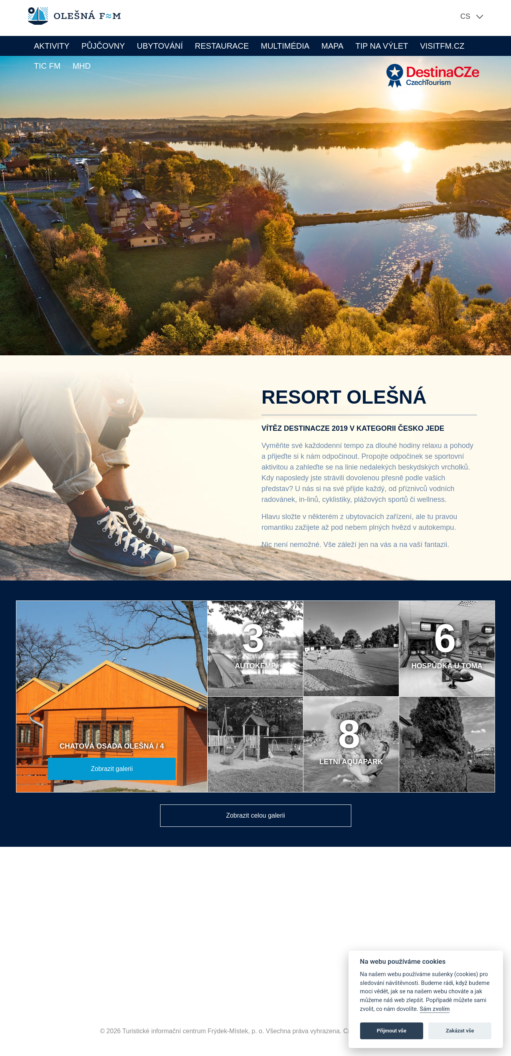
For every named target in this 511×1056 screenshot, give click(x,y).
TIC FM (47, 65)
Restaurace (222, 46)
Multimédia (285, 46)
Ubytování (160, 46)
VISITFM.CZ (442, 46)
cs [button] (465, 16)
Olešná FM (78, 16)
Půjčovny (103, 46)
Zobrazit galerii (112, 768)
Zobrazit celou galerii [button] (255, 815)
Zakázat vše (460, 1031)
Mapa (332, 46)
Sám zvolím (435, 1009)
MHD (82, 65)
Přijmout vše (391, 1031)
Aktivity (51, 46)
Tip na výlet (381, 46)
